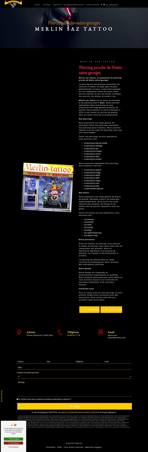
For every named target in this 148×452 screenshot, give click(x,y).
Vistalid (51, 448)
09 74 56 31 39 (112, 5)
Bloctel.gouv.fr (90, 425)
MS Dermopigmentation (73, 5)
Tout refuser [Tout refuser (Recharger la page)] (13, 443)
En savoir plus (92, 309)
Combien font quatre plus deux (28, 370)
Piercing (56, 5)
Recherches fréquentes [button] (74, 443)
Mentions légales (93, 448)
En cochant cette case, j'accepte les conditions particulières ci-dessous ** (45, 397)
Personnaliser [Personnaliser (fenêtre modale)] (13, 447)
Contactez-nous (92, 5)
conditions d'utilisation (91, 410)
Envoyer (76, 404)
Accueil (37, 5)
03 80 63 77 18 (73, 338)
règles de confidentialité (69, 410)
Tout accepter (13, 439)
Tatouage (46, 5)
